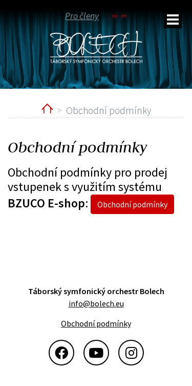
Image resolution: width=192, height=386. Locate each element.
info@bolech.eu (96, 303)
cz (114, 15)
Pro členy (82, 15)
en (124, 15)
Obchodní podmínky (132, 204)
